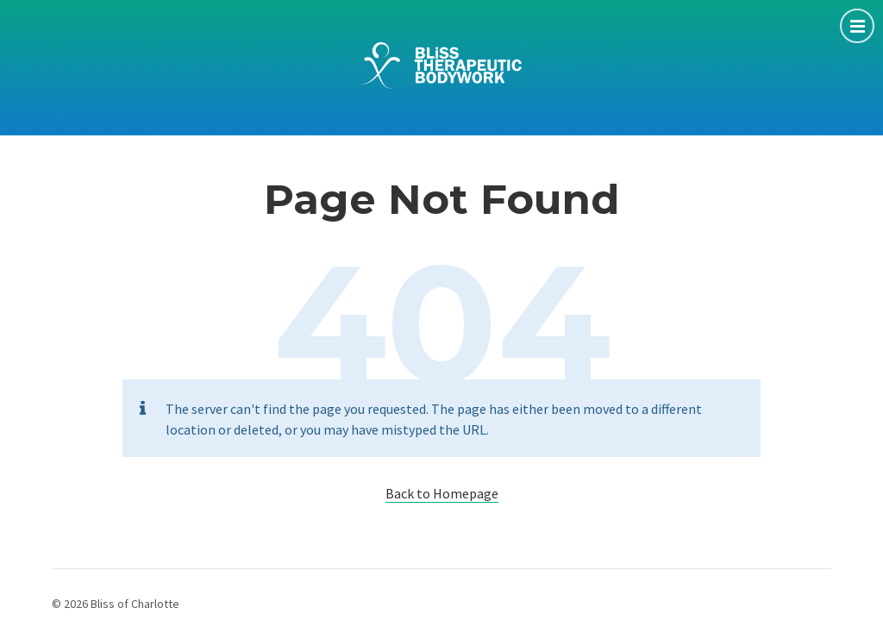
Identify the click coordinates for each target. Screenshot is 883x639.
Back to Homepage (441, 493)
